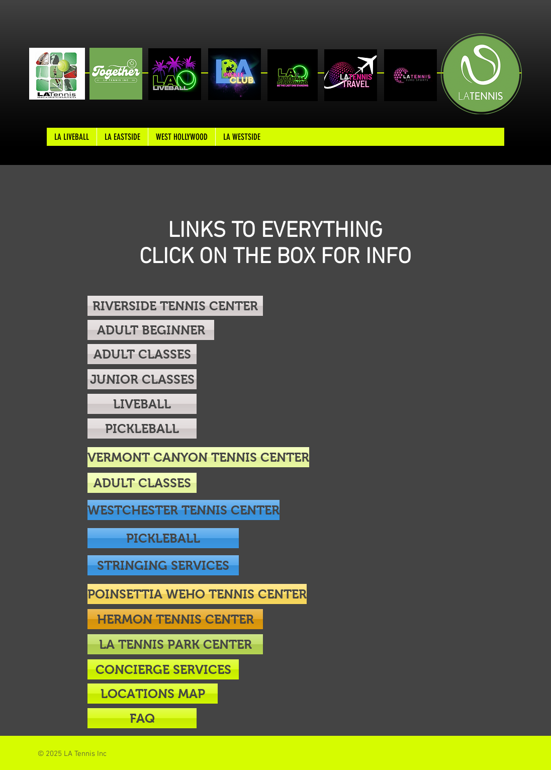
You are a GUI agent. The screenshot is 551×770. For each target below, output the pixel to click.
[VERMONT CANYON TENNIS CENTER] (198, 457)
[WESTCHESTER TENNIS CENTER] (183, 510)
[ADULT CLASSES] (142, 354)
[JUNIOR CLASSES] (142, 379)
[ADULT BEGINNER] (150, 330)
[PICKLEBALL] (142, 428)
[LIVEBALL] (142, 404)
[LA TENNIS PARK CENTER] (175, 644)
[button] (142, 718)
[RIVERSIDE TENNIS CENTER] (175, 306)
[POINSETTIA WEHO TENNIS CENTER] (197, 594)
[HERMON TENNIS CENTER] (175, 619)
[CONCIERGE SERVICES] (163, 669)
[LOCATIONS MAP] (152, 693)
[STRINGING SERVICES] (163, 565)
